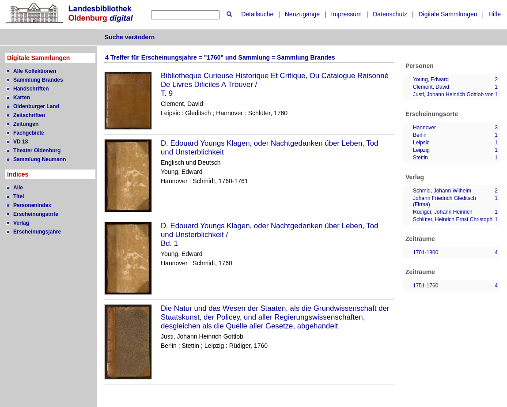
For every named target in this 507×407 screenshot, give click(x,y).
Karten (21, 97)
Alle (18, 188)
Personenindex (32, 205)
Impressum (346, 14)
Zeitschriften (29, 115)
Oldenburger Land (36, 106)
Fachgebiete (28, 133)
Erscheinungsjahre (37, 232)
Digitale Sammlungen (447, 14)
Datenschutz (390, 14)
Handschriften (31, 89)
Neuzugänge (302, 14)
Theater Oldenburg (37, 150)
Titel (18, 196)
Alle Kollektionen (34, 71)
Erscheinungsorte (35, 214)
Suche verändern (130, 37)
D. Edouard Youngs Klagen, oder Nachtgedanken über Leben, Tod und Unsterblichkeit (269, 147)
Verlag (21, 223)
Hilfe (494, 14)
